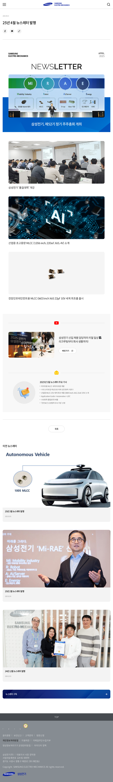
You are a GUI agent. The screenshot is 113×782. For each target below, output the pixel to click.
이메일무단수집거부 (42, 740)
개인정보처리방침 (10, 740)
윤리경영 (6, 735)
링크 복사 (19, 31)
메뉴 (4, 4)
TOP (56, 717)
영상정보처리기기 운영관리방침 (17, 745)
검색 (108, 4)
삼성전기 (14, 774)
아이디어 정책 (40, 745)
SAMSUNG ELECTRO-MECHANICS (56, 4)
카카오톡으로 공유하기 (12, 31)
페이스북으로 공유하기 (5, 31)
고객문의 (29, 735)
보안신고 (18, 735)
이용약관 (25, 740)
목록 (56, 428)
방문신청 (40, 735)
